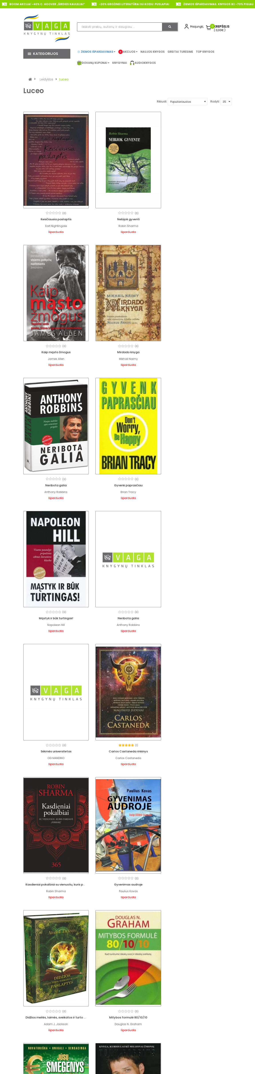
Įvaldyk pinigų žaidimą (56, 880)
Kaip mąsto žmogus (199, 218)
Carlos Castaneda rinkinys (55, 615)
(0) (64, 212)
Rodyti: (215, 101)
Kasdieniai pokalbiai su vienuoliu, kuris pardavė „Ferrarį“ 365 (140, 615)
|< (28, 918)
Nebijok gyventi (127, 218)
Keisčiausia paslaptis (55, 218)
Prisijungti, (197, 26)
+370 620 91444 (47, 1054)
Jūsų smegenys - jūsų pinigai (199, 747)
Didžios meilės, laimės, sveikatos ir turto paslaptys (62, 747)
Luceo (64, 79)
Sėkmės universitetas (199, 483)
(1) (64, 609)
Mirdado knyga (56, 351)
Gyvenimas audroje (199, 615)
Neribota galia (127, 351)
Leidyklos (46, 79)
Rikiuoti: (162, 101)
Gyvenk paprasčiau (199, 351)
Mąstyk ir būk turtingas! (56, 483)
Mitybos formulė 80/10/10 (127, 747)
